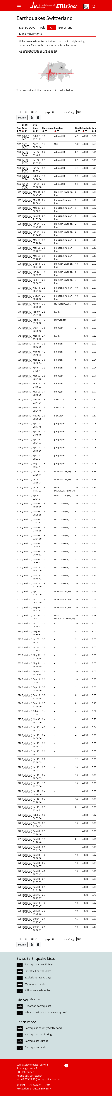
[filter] (19, 131)
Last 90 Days (27, 27)
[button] (20, 6)
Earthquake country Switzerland (43, 1028)
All (51, 27)
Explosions (65, 27)
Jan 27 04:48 (25, 154)
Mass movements (30, 34)
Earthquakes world (36, 1047)
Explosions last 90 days (38, 977)
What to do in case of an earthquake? (46, 1012)
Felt (42, 27)
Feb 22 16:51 (25, 138)
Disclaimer (35, 1085)
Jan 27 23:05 (25, 162)
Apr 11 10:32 (25, 145)
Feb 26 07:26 (25, 178)
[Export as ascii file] (38, 117)
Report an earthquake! (38, 1006)
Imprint (21, 1085)
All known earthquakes (38, 990)
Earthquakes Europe (36, 1041)
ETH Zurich (47, 1088)
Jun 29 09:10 (25, 185)
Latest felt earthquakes (38, 971)
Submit (22, 117)
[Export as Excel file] (31, 117)
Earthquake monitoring (38, 1034)
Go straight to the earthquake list (38, 50)
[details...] (27, 191)
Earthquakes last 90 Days (39, 964)
